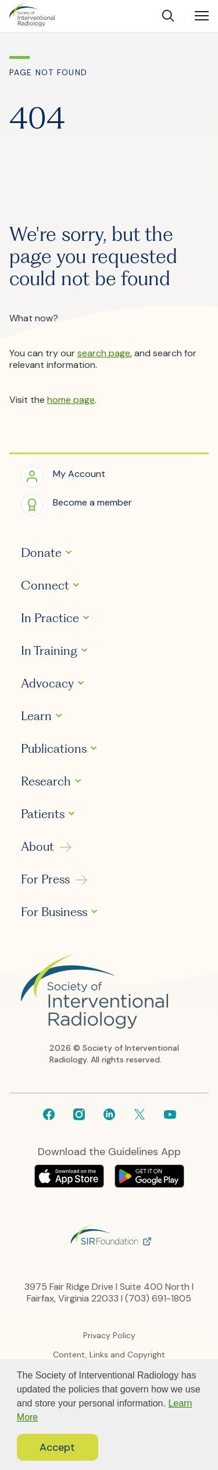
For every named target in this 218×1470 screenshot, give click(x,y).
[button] (63, 475)
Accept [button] (57, 1447)
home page (71, 400)
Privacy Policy (109, 1335)
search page (103, 353)
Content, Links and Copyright (109, 1354)
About (37, 847)
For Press (45, 879)
